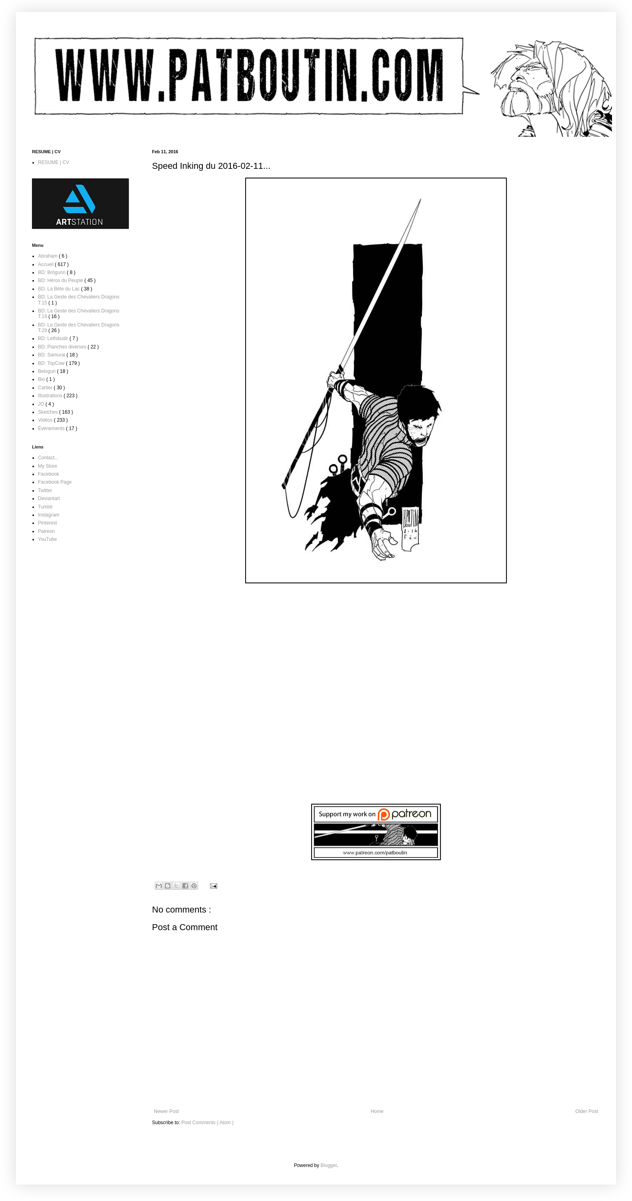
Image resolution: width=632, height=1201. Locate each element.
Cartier (46, 387)
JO (42, 404)
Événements (52, 428)
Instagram (48, 515)
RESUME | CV (53, 162)
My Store (47, 466)
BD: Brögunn (52, 272)
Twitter (45, 490)
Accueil (46, 264)
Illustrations (51, 395)
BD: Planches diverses (63, 347)
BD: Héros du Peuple (61, 280)
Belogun (47, 371)
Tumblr (45, 507)
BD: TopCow (52, 363)
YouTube (47, 539)
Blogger (328, 1165)
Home (377, 1111)
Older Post (586, 1111)
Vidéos (46, 420)
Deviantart (49, 498)
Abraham (48, 256)
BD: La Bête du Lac (59, 289)
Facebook (48, 474)
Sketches (48, 412)
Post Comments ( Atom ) (207, 1122)
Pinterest (47, 523)
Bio (42, 379)
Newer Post (166, 1111)
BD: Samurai (52, 355)
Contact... (48, 457)
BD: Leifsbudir (54, 338)
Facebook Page (55, 482)
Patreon (46, 531)
